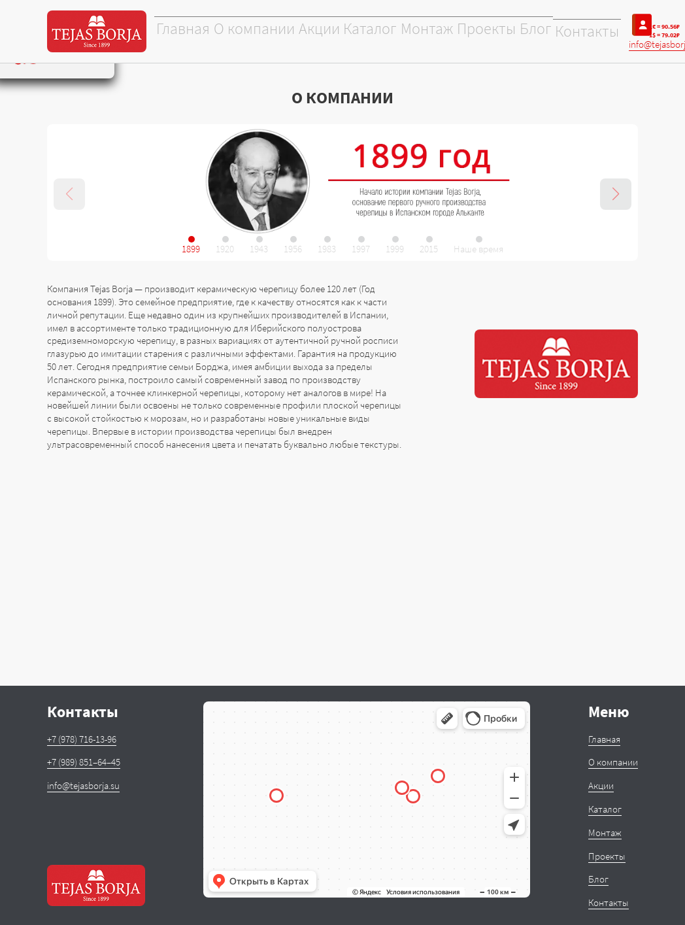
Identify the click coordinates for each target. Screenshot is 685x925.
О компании (248, 32)
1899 (191, 249)
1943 (259, 249)
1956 (293, 249)
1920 (225, 249)
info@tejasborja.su (83, 785)
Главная (182, 32)
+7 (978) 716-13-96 (81, 739)
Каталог (360, 32)
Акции (310, 32)
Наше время (478, 249)
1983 (327, 249)
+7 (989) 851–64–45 (83, 762)
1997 (361, 249)
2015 (429, 249)
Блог (522, 32)
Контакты (572, 32)
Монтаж (415, 32)
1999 (395, 249)
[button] (615, 194)
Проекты (473, 32)
